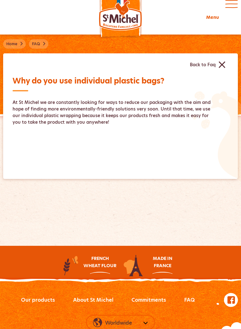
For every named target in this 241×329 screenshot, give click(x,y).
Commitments (148, 300)
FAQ (189, 300)
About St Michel (93, 300)
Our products (38, 300)
